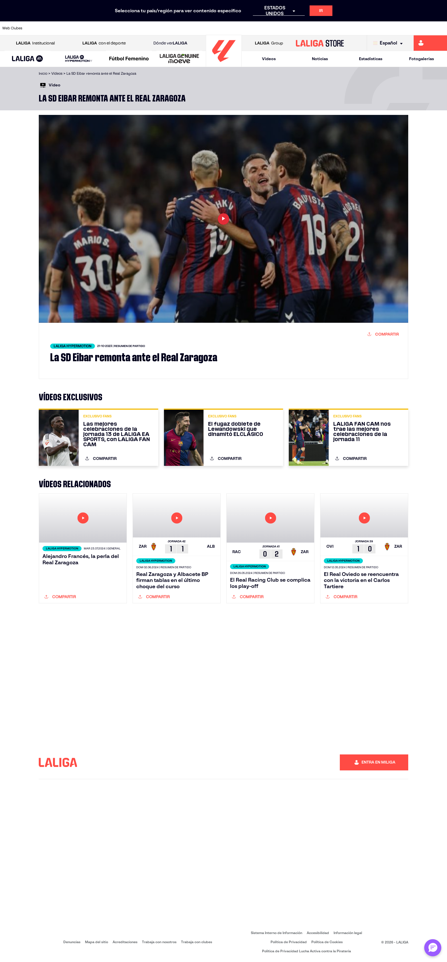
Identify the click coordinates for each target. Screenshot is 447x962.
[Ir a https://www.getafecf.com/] (187, 28)
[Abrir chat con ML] (432, 947)
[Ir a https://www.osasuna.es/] (81, 28)
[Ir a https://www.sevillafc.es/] (398, 28)
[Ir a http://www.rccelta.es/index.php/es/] (102, 28)
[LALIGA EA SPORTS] (27, 59)
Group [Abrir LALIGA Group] (269, 43)
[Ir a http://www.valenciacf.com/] (419, 28)
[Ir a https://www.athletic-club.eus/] (39, 28)
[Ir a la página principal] (223, 64)
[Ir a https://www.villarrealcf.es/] (440, 28)
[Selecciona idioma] (389, 43)
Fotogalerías (421, 58)
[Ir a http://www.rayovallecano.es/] (271, 28)
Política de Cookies (327, 942)
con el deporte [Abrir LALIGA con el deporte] (104, 43)
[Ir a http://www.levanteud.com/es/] (208, 28)
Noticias (320, 58)
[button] (27, 59)
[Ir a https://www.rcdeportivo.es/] (292, 28)
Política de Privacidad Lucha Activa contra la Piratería (306, 951)
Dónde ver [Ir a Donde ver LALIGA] (170, 43)
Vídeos (269, 58)
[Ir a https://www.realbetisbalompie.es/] (334, 28)
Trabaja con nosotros (159, 942)
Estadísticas (370, 58)
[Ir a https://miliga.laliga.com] (430, 43)
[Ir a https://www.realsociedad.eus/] (377, 28)
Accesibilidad (318, 933)
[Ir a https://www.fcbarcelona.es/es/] (166, 28)
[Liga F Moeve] (129, 59)
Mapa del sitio (96, 942)
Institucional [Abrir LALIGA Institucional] (35, 43)
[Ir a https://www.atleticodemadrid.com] (60, 28)
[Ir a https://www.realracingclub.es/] (250, 28)
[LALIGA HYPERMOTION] (79, 59)
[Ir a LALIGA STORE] (320, 43)
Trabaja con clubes (196, 942)
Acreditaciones (125, 942)
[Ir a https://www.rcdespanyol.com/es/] (313, 28)
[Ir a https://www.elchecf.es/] (145, 28)
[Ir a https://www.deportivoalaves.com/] (123, 28)
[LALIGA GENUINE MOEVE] (179, 59)
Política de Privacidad (289, 942)
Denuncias (71, 942)
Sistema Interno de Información (276, 933)
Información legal (348, 933)
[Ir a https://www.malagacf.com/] (229, 28)
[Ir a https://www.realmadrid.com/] (356, 28)
